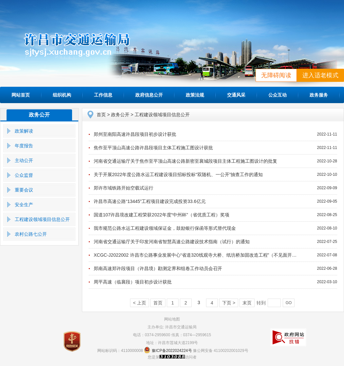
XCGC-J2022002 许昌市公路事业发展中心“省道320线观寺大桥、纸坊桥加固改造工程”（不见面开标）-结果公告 (207, 255)
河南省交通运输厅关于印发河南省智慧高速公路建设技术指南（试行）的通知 (172, 241)
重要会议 (24, 189)
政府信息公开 (149, 95)
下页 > (228, 302)
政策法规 (195, 95)
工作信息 (103, 95)
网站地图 (172, 319)
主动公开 (24, 160)
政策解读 (24, 131)
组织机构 (62, 95)
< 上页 (139, 302)
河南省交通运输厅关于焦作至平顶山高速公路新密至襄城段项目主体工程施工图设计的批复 (185, 161)
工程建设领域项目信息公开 (42, 219)
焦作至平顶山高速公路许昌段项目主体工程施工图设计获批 (153, 147)
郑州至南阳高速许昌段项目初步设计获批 (135, 134)
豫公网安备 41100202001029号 (220, 350)
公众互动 (277, 95)
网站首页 (20, 95)
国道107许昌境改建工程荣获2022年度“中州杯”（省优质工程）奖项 (161, 214)
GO (289, 303)
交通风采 (236, 95)
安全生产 (24, 204)
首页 (101, 114)
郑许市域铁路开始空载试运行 (123, 188)
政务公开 (39, 115)
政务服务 (319, 95)
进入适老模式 (320, 75)
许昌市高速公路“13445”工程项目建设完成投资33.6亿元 (150, 201)
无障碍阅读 (276, 75)
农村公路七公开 (31, 234)
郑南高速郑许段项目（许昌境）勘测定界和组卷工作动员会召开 (158, 268)
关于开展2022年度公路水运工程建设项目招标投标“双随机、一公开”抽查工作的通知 (178, 174)
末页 (247, 302)
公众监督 (24, 175)
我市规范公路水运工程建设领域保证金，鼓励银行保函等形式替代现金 (165, 228)
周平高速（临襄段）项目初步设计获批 (133, 281)
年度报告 (24, 145)
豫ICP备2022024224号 (172, 350)
